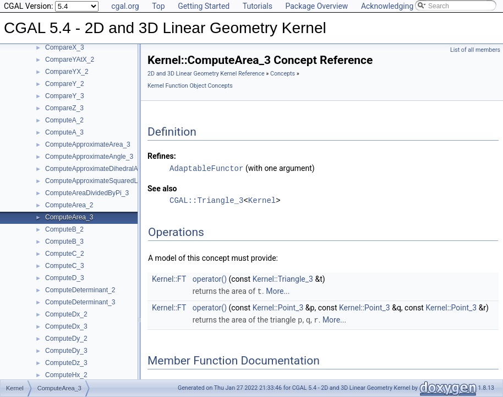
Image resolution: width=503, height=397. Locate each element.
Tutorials (257, 6)
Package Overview (316, 6)
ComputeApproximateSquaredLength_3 (103, 181)
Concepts (282, 73)
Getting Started (203, 6)
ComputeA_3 (64, 132)
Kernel (262, 200)
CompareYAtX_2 (69, 59)
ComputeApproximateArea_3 (87, 144)
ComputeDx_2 (66, 314)
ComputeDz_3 (66, 363)
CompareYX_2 (67, 72)
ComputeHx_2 (66, 375)
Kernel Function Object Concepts (190, 85)
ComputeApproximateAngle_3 (89, 156)
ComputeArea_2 (69, 205)
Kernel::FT (169, 278)
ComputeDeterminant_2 (80, 290)
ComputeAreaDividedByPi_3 (87, 193)
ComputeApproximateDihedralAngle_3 (101, 169)
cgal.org (125, 6)
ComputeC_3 (64, 266)
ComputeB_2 (64, 229)
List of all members (475, 49)
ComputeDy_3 (66, 351)
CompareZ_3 (64, 108)
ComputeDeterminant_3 (80, 302)
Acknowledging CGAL (398, 6)
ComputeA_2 (64, 120)
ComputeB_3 (64, 241)
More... (277, 290)
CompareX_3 (64, 47)
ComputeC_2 (64, 253)
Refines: (161, 156)
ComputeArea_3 (69, 217)
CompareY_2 (64, 84)
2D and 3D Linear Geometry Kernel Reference (206, 73)
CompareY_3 (64, 96)
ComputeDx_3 (66, 326)
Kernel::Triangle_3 (283, 278)
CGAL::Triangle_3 (206, 200)
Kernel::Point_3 (278, 306)
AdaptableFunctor (206, 168)
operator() (210, 278)
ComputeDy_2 (66, 338)
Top (158, 6)
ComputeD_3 (64, 278)
